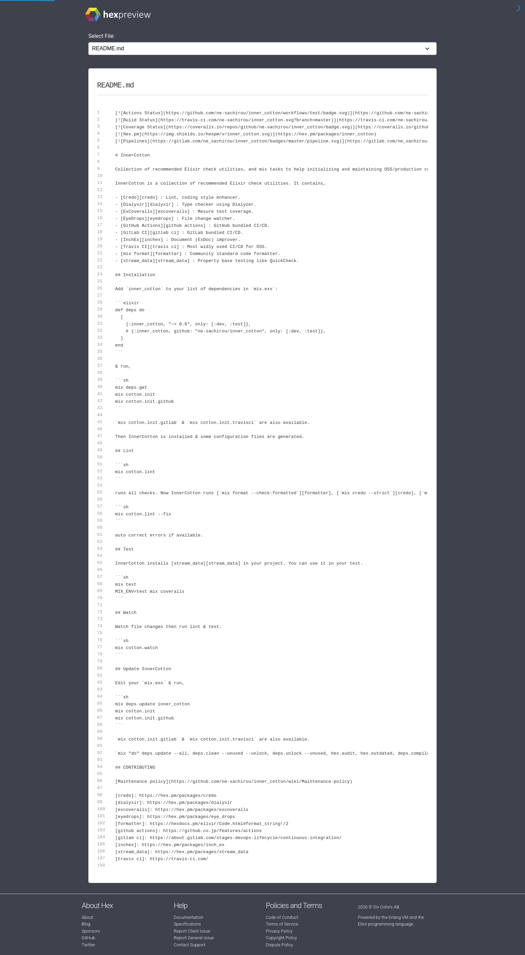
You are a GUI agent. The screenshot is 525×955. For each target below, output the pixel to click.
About (87, 917)
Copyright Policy (281, 937)
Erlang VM (398, 917)
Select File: (101, 36)
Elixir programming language (385, 924)
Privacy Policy (279, 931)
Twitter (88, 944)
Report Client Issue (192, 931)
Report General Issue (194, 937)
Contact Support (189, 944)
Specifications (187, 924)
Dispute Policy (279, 944)
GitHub (88, 937)
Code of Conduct (282, 917)
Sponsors (91, 931)
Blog (86, 924)
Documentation (188, 917)
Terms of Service (282, 924)
